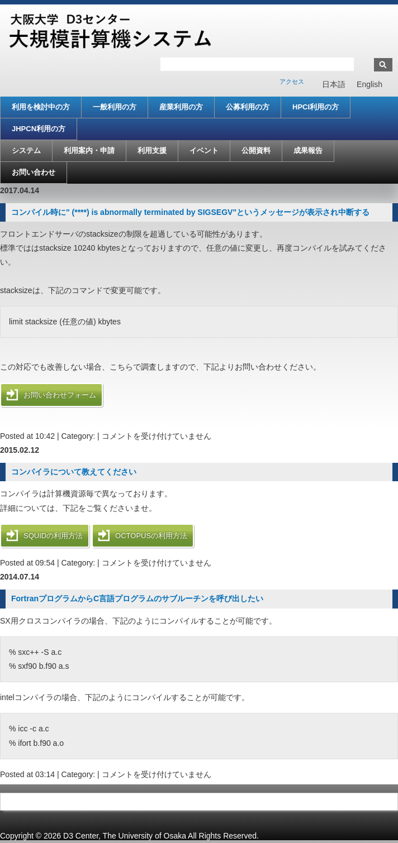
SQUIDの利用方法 (53, 535)
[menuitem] (333, 84)
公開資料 (256, 150)
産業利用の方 (181, 107)
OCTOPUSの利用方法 (151, 535)
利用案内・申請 (89, 150)
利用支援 (152, 150)
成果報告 (308, 150)
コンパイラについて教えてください (73, 471)
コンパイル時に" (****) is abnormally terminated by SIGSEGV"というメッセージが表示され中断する (190, 212)
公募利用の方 (247, 107)
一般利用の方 (114, 107)
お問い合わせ (33, 172)
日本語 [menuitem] (333, 84)
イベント (204, 150)
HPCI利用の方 (315, 107)
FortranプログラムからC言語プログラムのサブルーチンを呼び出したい (137, 598)
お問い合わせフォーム (59, 395)
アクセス (291, 81)
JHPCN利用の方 (38, 128)
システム (26, 150)
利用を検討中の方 (41, 107)
